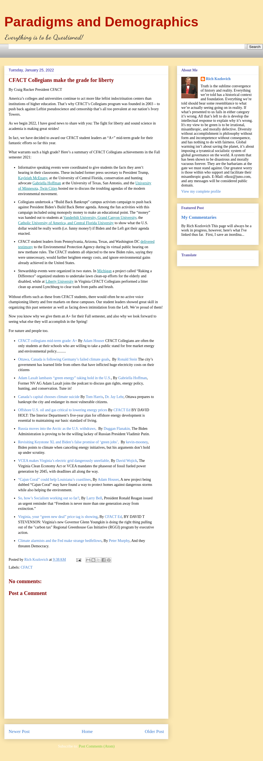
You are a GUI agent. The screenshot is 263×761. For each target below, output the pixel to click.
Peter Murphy (119, 541)
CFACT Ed (122, 410)
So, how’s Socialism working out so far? (48, 498)
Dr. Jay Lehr (114, 397)
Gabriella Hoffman (46, 183)
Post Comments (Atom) (97, 746)
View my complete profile (201, 191)
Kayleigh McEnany (32, 178)
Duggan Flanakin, (117, 429)
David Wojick (126, 461)
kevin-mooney (137, 442)
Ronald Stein (127, 359)
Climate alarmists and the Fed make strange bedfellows (60, 541)
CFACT (27, 567)
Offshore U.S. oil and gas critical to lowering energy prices (62, 410)
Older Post (154, 731)
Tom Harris (94, 397)
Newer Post (19, 731)
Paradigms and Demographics (101, 21)
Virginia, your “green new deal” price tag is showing (58, 517)
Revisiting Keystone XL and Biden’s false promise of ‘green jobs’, (69, 442)
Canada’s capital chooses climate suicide (49, 397)
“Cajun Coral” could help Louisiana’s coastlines (54, 480)
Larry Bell (94, 498)
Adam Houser (93, 341)
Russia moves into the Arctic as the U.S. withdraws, (57, 429)
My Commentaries (198, 217)
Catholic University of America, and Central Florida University (66, 223)
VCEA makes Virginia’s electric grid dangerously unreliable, (64, 461)
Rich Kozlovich (218, 79)
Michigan (104, 271)
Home (87, 731)
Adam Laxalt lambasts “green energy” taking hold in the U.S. (64, 378)
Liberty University (60, 281)
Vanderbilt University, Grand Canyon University (99, 218)
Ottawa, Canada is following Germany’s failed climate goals (63, 359)
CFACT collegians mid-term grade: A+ (47, 341)
